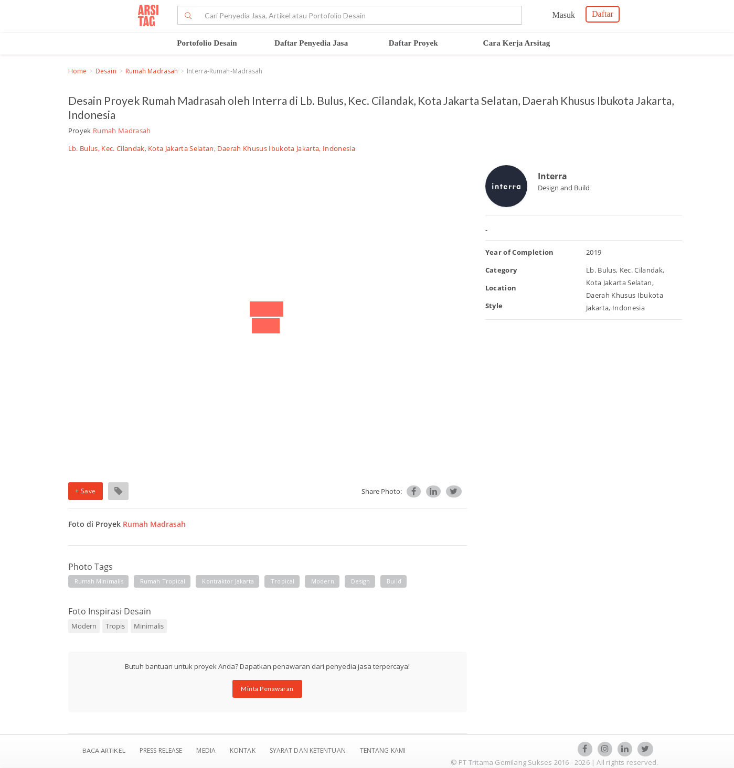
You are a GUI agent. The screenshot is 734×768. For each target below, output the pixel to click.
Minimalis (149, 626)
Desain (105, 71)
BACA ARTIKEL (103, 750)
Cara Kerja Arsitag (516, 43)
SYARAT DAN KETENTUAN (308, 750)
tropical (282, 581)
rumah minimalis (99, 581)
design (360, 581)
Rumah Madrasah (151, 71)
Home (77, 71)
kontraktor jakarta (228, 581)
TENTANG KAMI (383, 750)
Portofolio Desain (207, 43)
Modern (84, 626)
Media (206, 750)
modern (322, 581)
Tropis (115, 626)
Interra (552, 176)
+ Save (85, 490)
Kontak (243, 750)
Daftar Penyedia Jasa (311, 43)
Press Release (161, 750)
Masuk (563, 14)
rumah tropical (162, 581)
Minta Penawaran (267, 689)
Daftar (602, 13)
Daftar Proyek (413, 43)
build (394, 581)
